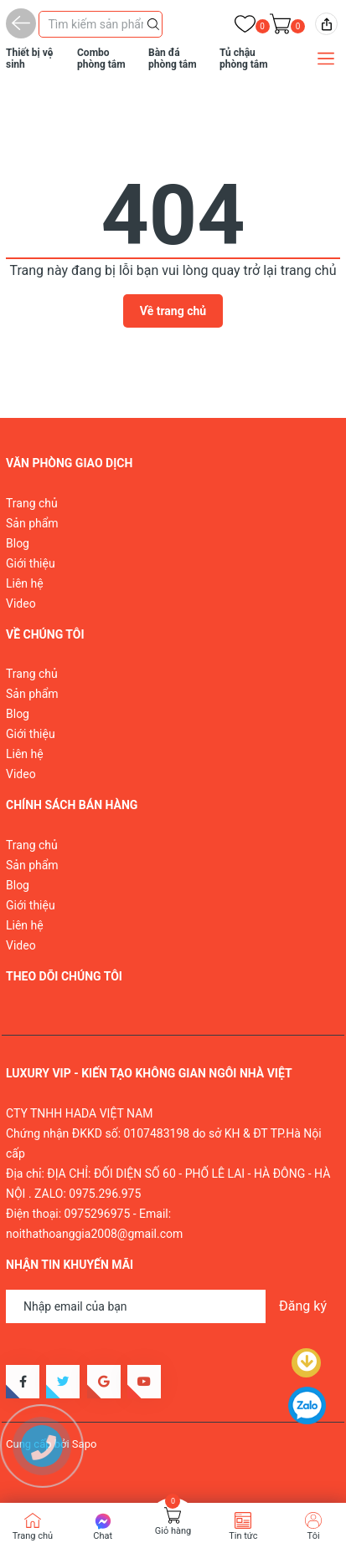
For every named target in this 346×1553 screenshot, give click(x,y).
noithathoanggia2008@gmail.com (94, 1233)
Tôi (313, 1535)
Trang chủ (32, 503)
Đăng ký (303, 1306)
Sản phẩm (32, 523)
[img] (326, 24)
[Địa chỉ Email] (173, 1306)
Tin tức (243, 1535)
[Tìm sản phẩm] (100, 24)
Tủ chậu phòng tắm (243, 58)
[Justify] (153, 23)
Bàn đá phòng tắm (172, 58)
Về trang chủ (173, 311)
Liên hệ (25, 583)
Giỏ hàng (173, 1530)
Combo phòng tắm (101, 58)
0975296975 (98, 1213)
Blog (17, 543)
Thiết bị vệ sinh (29, 58)
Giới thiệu (30, 563)
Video (21, 603)
